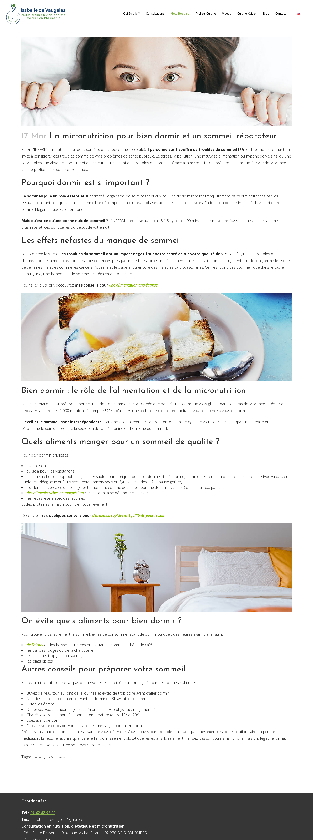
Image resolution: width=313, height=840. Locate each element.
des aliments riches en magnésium (55, 492)
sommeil (60, 757)
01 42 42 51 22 (42, 812)
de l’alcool (35, 644)
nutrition (38, 757)
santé (49, 757)
